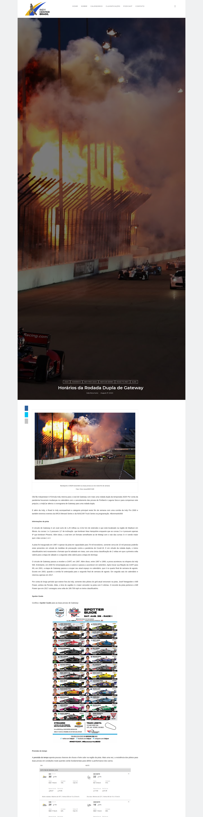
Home (87, 6)
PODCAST (139, 6)
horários (77, 488)
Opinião (143, 685)
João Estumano (93, 500)
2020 (67, 488)
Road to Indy (123, 488)
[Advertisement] (155, 553)
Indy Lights (145, 668)
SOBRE (96, 6)
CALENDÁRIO (108, 6)
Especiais (144, 659)
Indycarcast (145, 681)
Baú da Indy (145, 650)
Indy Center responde (151, 663)
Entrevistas (145, 654)
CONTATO (151, 6)
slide (135, 488)
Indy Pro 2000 (91, 488)
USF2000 (144, 698)
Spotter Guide (48, 712)
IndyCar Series (107, 488)
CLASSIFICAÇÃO (125, 6)
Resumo (143, 689)
